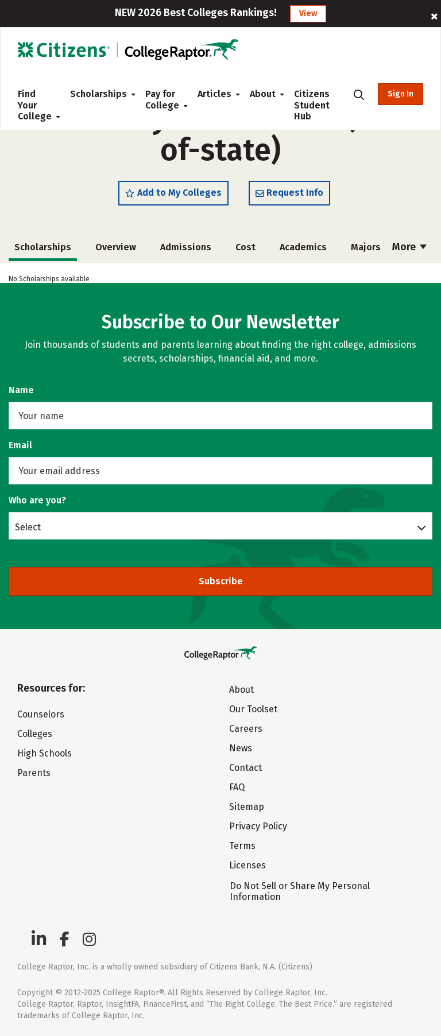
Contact (245, 767)
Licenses (247, 865)
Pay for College (162, 99)
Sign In (400, 94)
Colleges (34, 733)
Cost (245, 247)
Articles (214, 93)
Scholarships (98, 93)
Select (28, 527)
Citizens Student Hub (312, 105)
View (308, 13)
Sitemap (246, 806)
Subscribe (221, 581)
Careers (245, 728)
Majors (366, 247)
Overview (115, 247)
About (263, 93)
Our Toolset (253, 709)
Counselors (40, 714)
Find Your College (35, 105)
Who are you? (37, 500)
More (409, 246)
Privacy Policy (258, 826)
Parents (34, 772)
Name (21, 390)
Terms (242, 845)
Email (20, 445)
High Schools (44, 753)
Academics (303, 247)
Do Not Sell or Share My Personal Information (300, 891)
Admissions (185, 247)
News (240, 748)
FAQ (237, 787)
